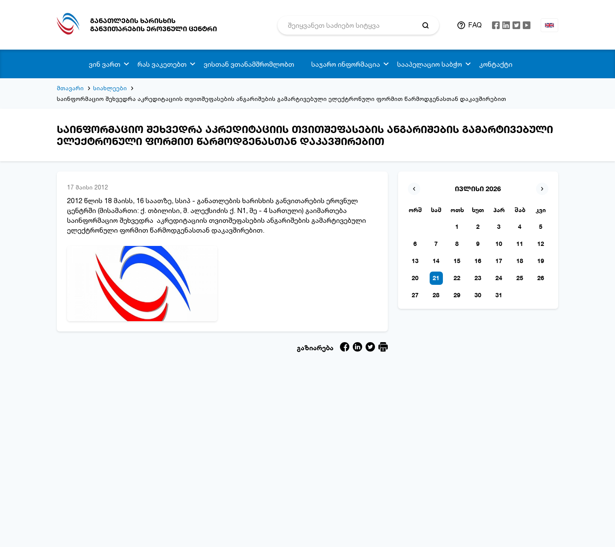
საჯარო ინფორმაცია (345, 64)
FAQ (475, 25)
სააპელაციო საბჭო (429, 64)
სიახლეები (110, 88)
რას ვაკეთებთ (162, 64)
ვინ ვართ (104, 64)
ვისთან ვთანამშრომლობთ (249, 64)
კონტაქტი (495, 64)
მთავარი (70, 88)
